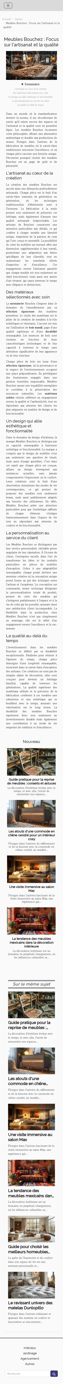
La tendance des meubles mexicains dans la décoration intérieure (31, 942)
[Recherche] (27, 1373)
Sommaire (32, 84)
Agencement (29, 1358)
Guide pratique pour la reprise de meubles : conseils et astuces (31, 781)
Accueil (6, 19)
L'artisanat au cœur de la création (30, 89)
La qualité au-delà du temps (30, 105)
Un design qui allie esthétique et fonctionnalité (30, 97)
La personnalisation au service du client (30, 101)
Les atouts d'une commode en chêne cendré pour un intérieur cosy (31, 835)
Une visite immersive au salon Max (31, 888)
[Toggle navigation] (8, 5)
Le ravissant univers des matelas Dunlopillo (30, 1305)
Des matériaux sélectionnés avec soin (30, 93)
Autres (19, 19)
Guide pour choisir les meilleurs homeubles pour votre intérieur (28, 1251)
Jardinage (30, 1353)
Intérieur (30, 1348)
